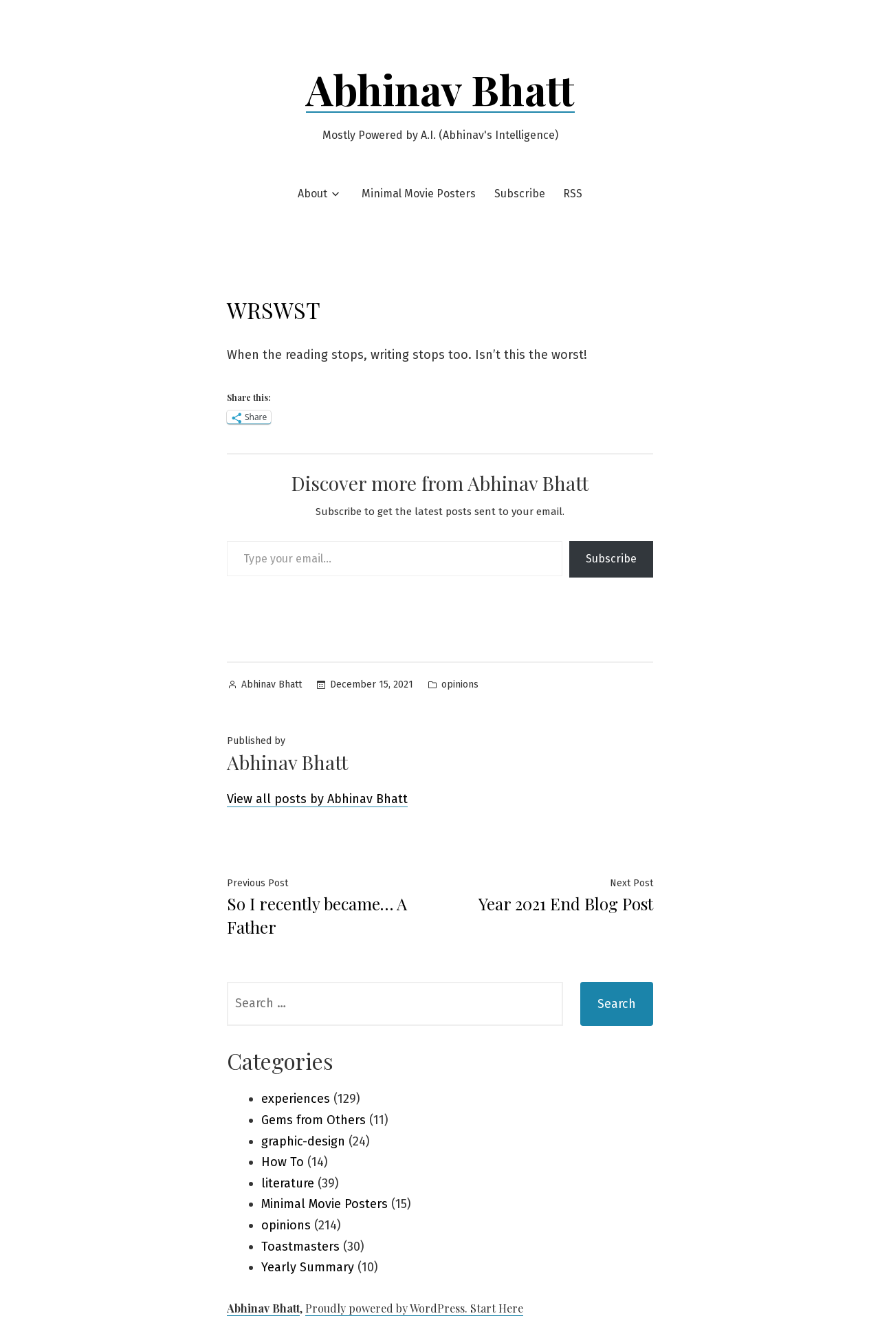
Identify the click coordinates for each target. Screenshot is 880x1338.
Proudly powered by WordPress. (387, 1308)
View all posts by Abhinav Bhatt (317, 799)
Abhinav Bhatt (440, 88)
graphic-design (303, 1141)
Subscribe (519, 193)
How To (282, 1162)
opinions (459, 684)
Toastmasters (300, 1246)
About (312, 193)
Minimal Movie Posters (419, 193)
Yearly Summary (307, 1267)
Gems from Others (313, 1120)
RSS (572, 193)
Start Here (496, 1308)
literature (287, 1183)
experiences (295, 1098)
